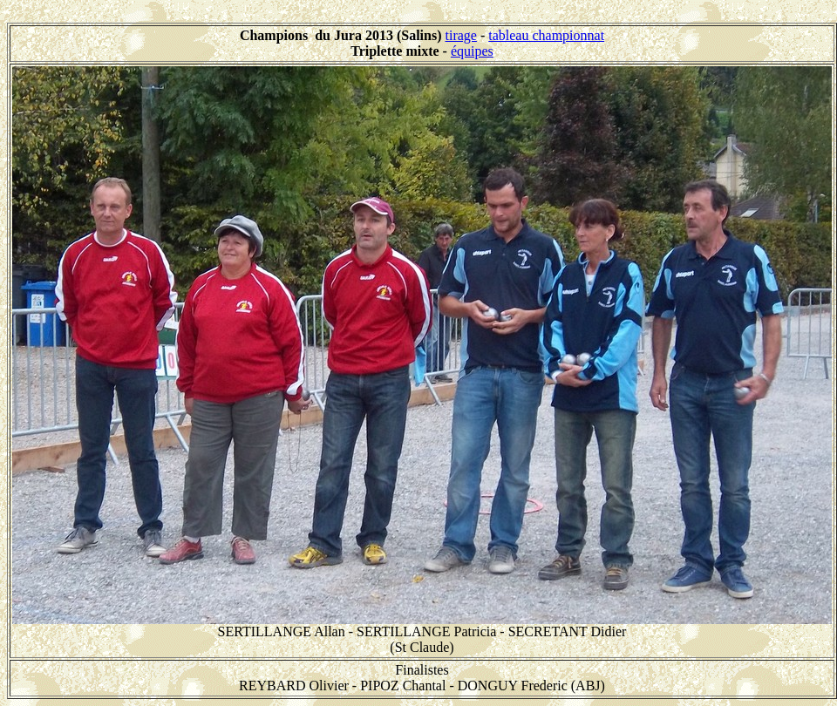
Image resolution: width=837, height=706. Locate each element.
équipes (472, 51)
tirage (461, 35)
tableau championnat (546, 35)
